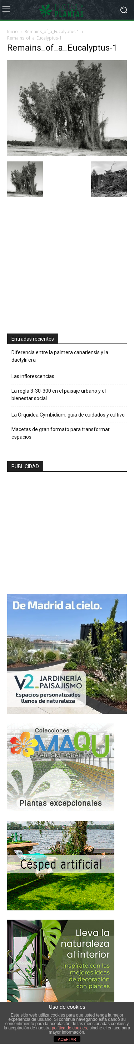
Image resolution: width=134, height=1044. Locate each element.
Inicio (12, 32)
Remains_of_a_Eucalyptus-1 (52, 32)
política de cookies (69, 1027)
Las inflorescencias (32, 376)
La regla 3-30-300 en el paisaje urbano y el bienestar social (58, 394)
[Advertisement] (60, 266)
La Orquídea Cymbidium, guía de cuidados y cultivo (68, 415)
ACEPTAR (67, 1039)
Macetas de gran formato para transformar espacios (60, 433)
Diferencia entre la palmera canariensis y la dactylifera (59, 356)
